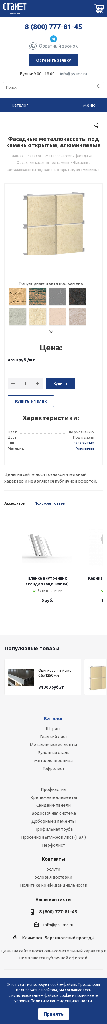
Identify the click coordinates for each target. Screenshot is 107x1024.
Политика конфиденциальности (53, 885)
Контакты (53, 859)
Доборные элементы (53, 821)
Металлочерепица (53, 760)
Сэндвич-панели (53, 805)
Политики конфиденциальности (61, 1001)
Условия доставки (53, 877)
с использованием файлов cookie (40, 995)
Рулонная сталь (53, 752)
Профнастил (53, 789)
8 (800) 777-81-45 (53, 27)
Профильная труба (53, 829)
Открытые (84, 443)
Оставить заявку (53, 60)
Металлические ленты (53, 744)
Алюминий (85, 448)
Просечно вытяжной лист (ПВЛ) (53, 837)
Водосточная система (53, 813)
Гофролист (53, 768)
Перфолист (53, 845)
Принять (54, 1014)
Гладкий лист (53, 736)
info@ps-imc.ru (73, 74)
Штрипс (54, 728)
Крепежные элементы (53, 797)
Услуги (53, 869)
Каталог (53, 718)
